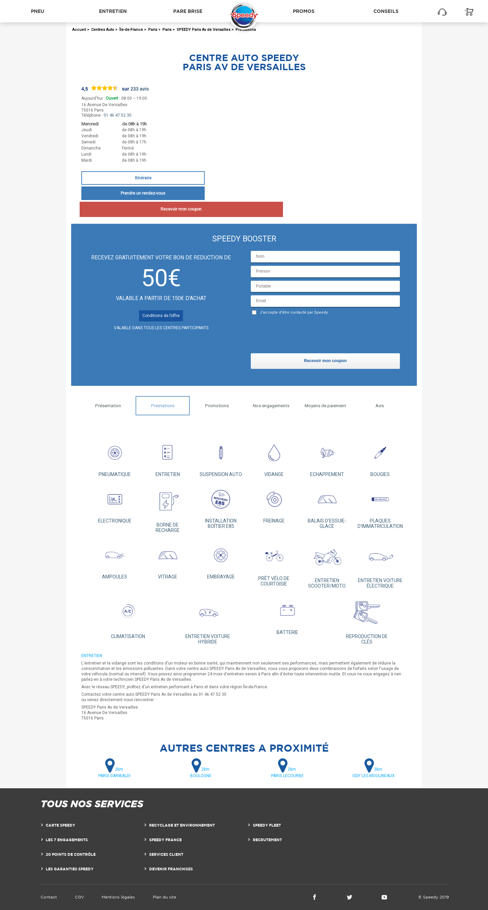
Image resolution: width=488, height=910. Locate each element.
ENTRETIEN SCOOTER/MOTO (327, 564)
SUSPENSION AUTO (221, 457)
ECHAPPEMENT (327, 457)
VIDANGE (274, 457)
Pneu (37, 11)
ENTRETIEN (168, 457)
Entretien (113, 11)
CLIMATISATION (128, 617)
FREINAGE (274, 503)
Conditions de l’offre (161, 315)
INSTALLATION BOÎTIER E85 (221, 506)
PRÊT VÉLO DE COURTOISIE (274, 563)
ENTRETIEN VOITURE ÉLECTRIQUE (380, 564)
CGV (79, 897)
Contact (49, 897)
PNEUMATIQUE (115, 457)
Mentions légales (118, 897)
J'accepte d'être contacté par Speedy (294, 312)
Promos (303, 11)
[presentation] (302, 335)
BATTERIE (287, 615)
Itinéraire (143, 178)
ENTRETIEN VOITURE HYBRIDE (207, 619)
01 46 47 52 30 (117, 115)
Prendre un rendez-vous (143, 193)
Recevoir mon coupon (142, 209)
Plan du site (164, 897)
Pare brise (187, 11)
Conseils (386, 11)
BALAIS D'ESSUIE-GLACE (327, 506)
